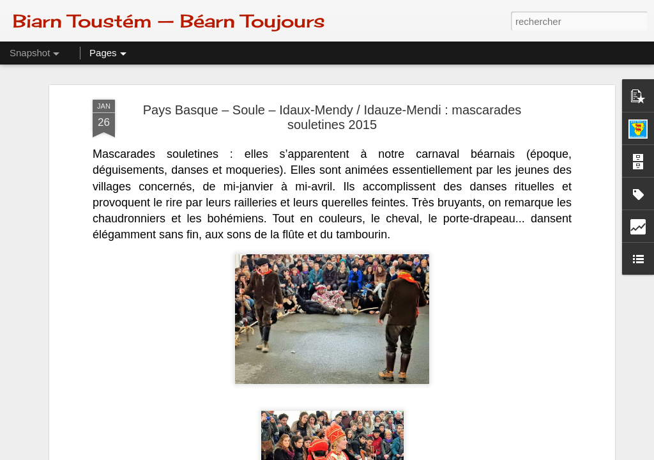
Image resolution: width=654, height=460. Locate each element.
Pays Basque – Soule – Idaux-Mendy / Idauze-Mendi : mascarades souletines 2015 (332, 117)
